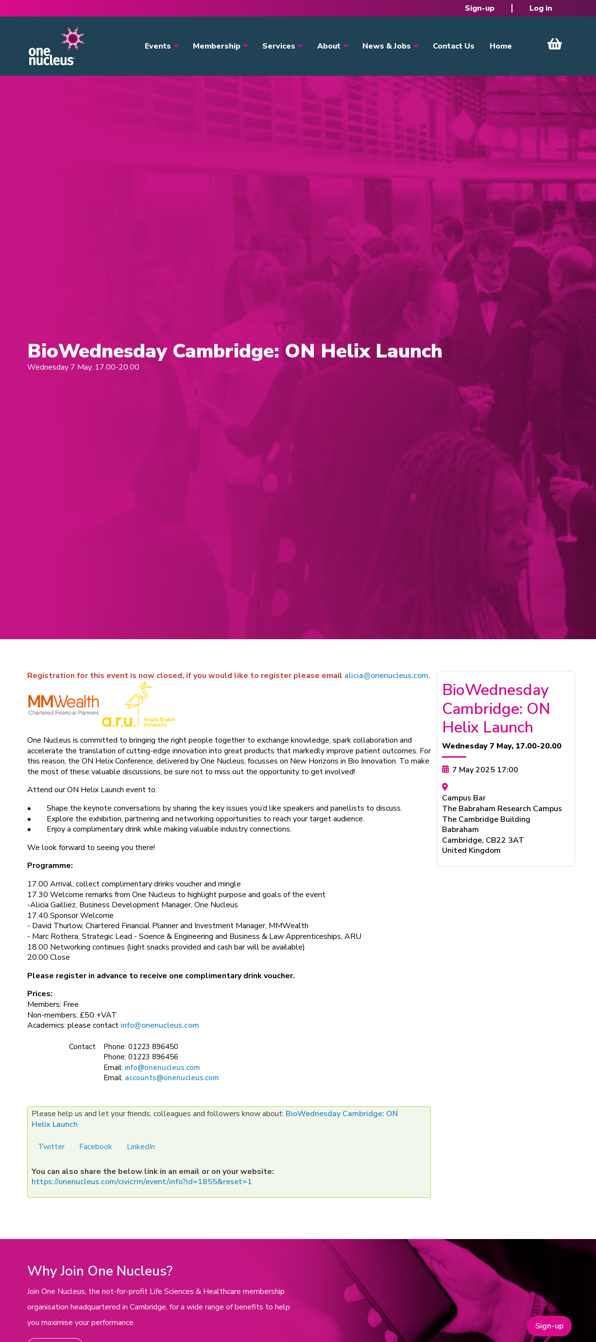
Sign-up (479, 8)
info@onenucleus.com (159, 1025)
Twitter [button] (51, 1146)
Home (501, 46)
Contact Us (454, 46)
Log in (540, 8)
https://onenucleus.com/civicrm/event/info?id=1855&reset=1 (142, 1181)
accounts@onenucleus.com (172, 1078)
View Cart (554, 43)
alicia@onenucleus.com (386, 675)
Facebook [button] (95, 1146)
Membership (216, 46)
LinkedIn (141, 1146)
